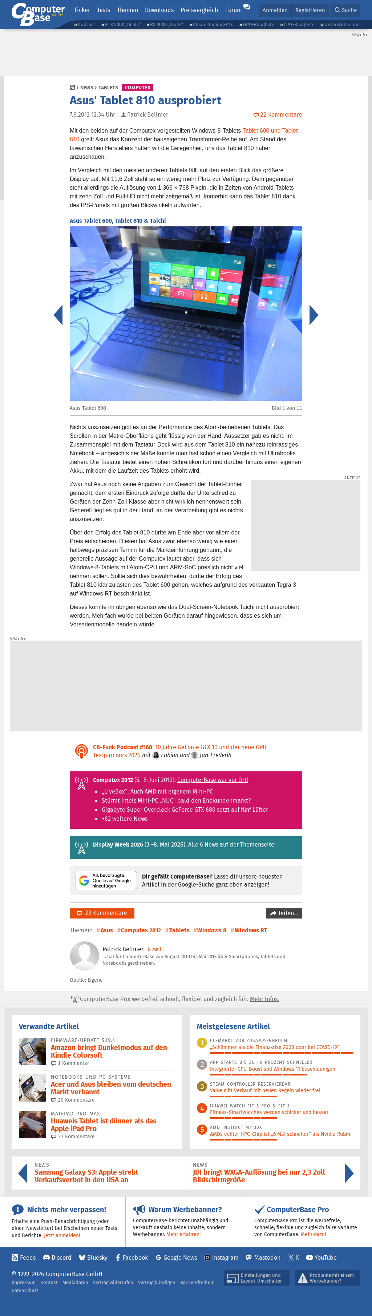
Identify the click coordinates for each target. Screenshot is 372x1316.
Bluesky (97, 1258)
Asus (107, 930)
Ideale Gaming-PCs (213, 24)
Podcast (86, 24)
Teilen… (287, 913)
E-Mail (154, 949)
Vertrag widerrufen (113, 1282)
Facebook (135, 1258)
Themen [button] (127, 10)
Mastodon (267, 1258)
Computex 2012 (141, 930)
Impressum (24, 1282)
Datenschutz (25, 1290)
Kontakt (49, 1282)
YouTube (326, 1258)
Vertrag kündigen (156, 1282)
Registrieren (310, 10)
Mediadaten (75, 1282)
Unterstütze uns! (342, 24)
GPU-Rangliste (258, 24)
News (86, 87)
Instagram (225, 1258)
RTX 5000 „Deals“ (123, 24)
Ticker (82, 10)
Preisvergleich (199, 10)
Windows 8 (211, 930)
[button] (345, 10)
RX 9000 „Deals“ (166, 24)
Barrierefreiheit (197, 1282)
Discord (62, 1258)
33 (73, 1136)
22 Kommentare (102, 913)
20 (73, 1099)
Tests (103, 10)
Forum (233, 10)
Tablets (108, 87)
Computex (138, 87)
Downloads (159, 10)
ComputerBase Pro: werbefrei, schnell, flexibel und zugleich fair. (175, 999)
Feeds (28, 1258)
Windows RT (251, 930)
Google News (180, 1258)
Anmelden (275, 10)
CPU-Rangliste (299, 24)
